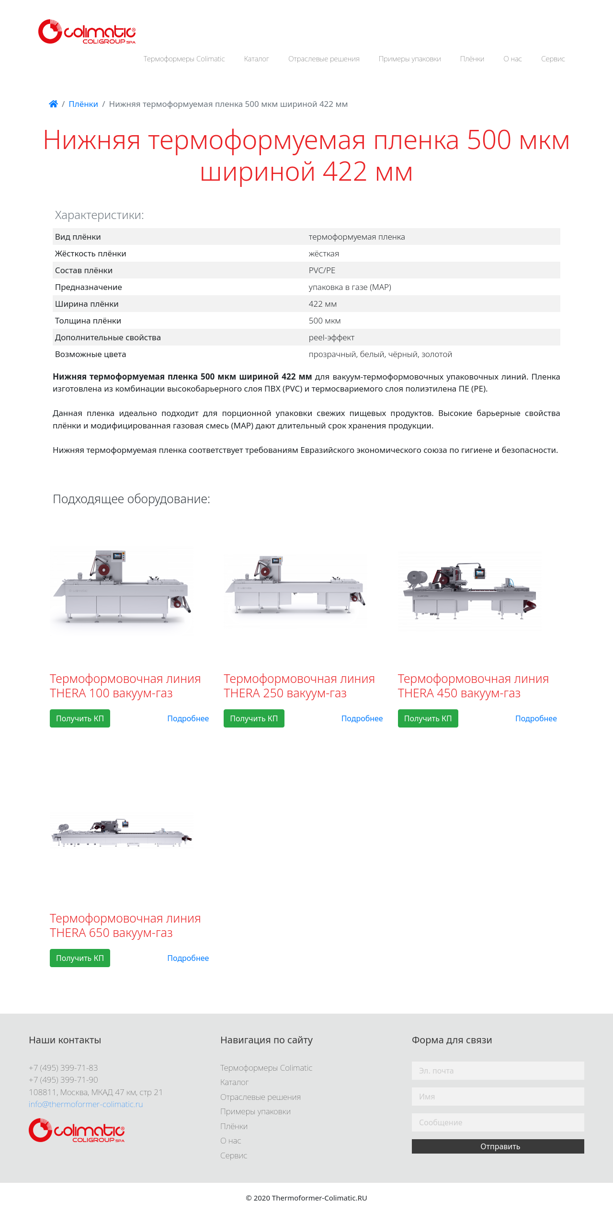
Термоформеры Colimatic (184, 58)
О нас (513, 58)
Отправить (500, 1146)
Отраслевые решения (324, 58)
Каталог (257, 58)
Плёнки (472, 58)
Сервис (553, 58)
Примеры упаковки (410, 58)
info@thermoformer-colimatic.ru (86, 1103)
